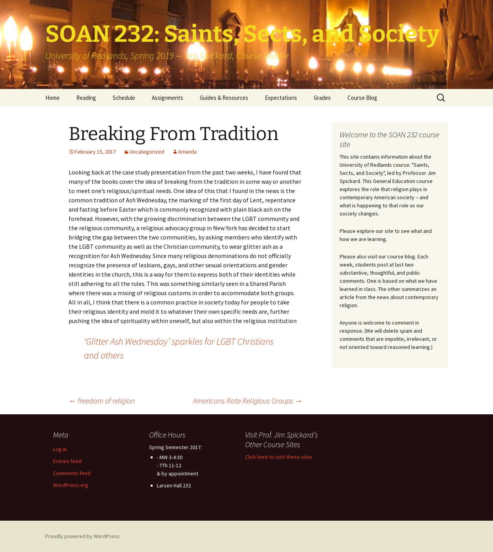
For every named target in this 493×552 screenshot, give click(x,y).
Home (52, 97)
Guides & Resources (224, 97)
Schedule (124, 97)
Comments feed (72, 473)
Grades (322, 97)
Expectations (281, 97)
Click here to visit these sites (279, 456)
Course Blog (362, 97)
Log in (60, 449)
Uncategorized (147, 151)
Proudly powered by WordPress (82, 536)
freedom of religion (102, 400)
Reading (86, 97)
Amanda (187, 151)
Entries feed (67, 461)
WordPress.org (70, 485)
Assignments (167, 97)
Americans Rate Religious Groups (247, 400)
